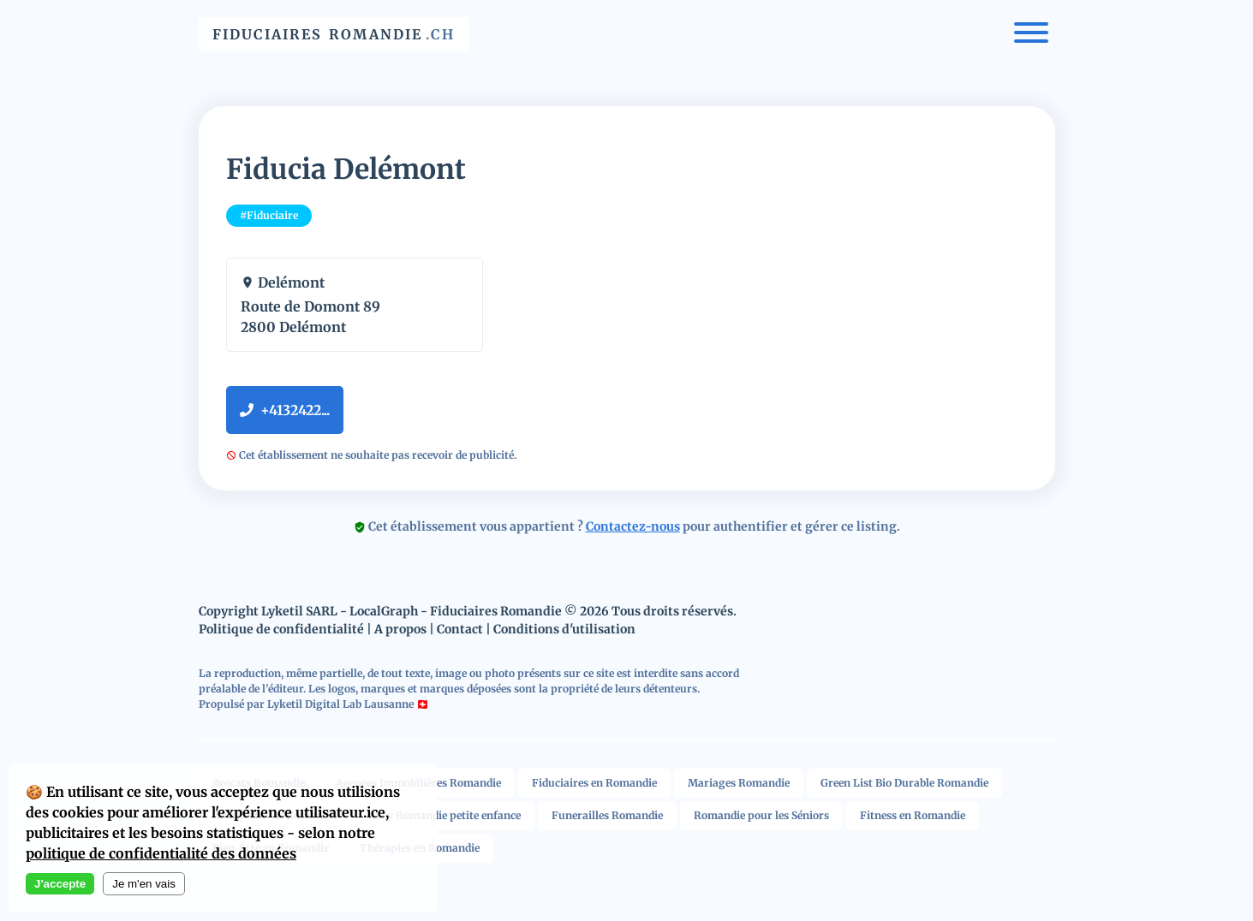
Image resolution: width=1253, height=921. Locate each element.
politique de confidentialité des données (161, 853)
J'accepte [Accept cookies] (60, 883)
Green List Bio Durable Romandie (904, 782)
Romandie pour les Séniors (761, 815)
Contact (460, 629)
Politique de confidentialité (281, 629)
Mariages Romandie (739, 782)
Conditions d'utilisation (564, 629)
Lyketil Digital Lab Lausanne (340, 704)
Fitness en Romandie (912, 815)
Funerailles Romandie (607, 815)
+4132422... (285, 410)
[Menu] (1031, 34)
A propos (400, 629)
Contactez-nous (633, 526)
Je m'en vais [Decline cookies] (144, 883)
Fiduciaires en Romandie (594, 782)
